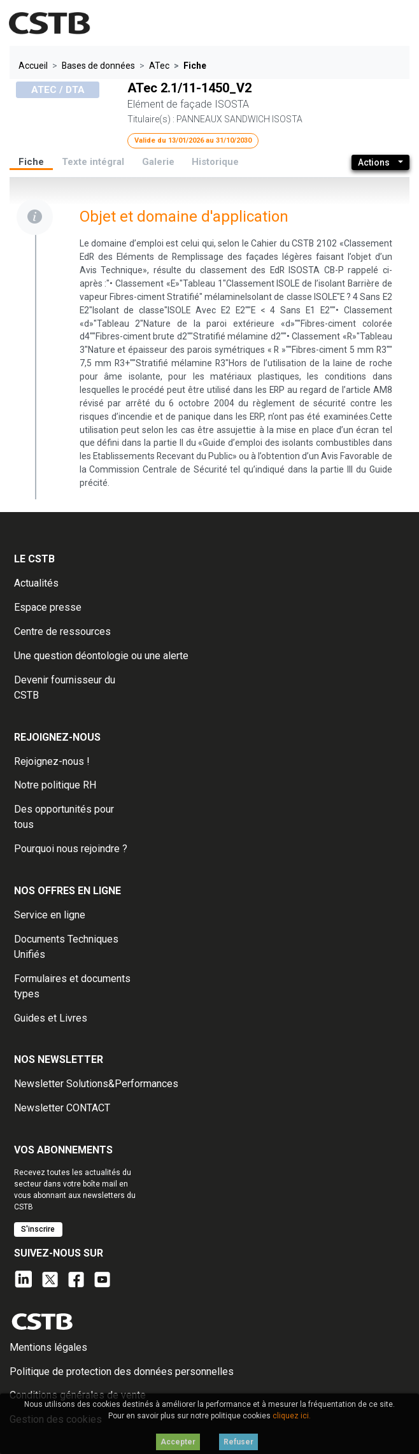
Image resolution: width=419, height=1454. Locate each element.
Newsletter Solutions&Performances (96, 1084)
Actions (374, 162)
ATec (159, 66)
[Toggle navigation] (389, 23)
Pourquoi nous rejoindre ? (70, 849)
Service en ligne (49, 915)
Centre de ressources (62, 631)
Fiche (31, 161)
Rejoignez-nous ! (52, 761)
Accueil (33, 66)
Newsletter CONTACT (62, 1108)
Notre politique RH (55, 785)
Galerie (158, 161)
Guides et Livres (50, 1018)
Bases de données (98, 66)
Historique (215, 161)
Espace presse (48, 607)
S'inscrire (38, 1229)
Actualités (36, 583)
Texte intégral (93, 161)
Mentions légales (48, 1347)
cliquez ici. (292, 1415)
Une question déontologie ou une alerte (101, 656)
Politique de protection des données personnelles (122, 1371)
